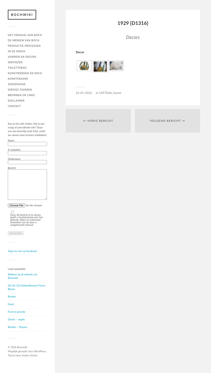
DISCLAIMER (16, 100)
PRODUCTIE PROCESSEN (24, 45)
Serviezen (15, 62)
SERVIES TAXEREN (20, 89)
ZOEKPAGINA (17, 84)
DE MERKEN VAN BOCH (23, 40)
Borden (12, 302)
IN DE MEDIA (16, 51)
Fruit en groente (16, 317)
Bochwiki (22, 15)
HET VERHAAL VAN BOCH (25, 35)
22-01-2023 (84, 93)
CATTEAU (105, 93)
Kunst (117, 93)
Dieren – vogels (16, 325)
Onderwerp (27, 161)
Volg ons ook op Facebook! (22, 257)
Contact (14, 106)
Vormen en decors (22, 56)
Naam (27, 142)
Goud (11, 310)
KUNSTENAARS (18, 78)
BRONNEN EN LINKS (21, 95)
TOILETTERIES (17, 67)
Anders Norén (30, 361)
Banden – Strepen (17, 332)
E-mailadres (27, 152)
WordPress (40, 357)
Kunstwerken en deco (25, 73)
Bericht (27, 186)
